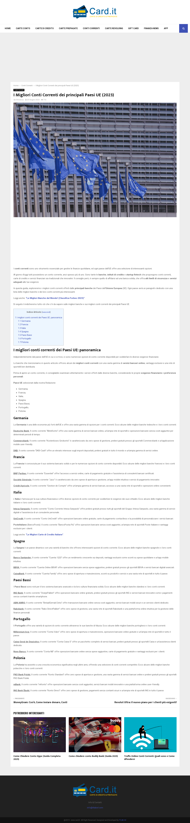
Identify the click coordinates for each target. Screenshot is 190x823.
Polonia (23, 342)
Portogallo (24, 338)
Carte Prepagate (68, 28)
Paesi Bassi (25, 335)
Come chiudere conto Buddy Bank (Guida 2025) (93, 756)
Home (8, 28)
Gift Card (133, 28)
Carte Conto (23, 28)
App (166, 28)
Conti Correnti (91, 28)
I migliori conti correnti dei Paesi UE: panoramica (38, 317)
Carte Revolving (114, 28)
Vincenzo (20, 100)
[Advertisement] (95, 56)
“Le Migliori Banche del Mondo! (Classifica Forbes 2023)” (55, 298)
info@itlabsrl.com (95, 807)
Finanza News (151, 28)
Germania (24, 321)
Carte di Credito (44, 28)
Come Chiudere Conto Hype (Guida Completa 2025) (36, 757)
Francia (23, 324)
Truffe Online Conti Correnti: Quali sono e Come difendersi (149, 757)
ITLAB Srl (122, 820)
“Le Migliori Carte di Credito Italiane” (44, 534)
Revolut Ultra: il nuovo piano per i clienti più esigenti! (145, 702)
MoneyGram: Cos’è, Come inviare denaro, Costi (40, 702)
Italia (22, 328)
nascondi (46, 312)
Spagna (23, 331)
